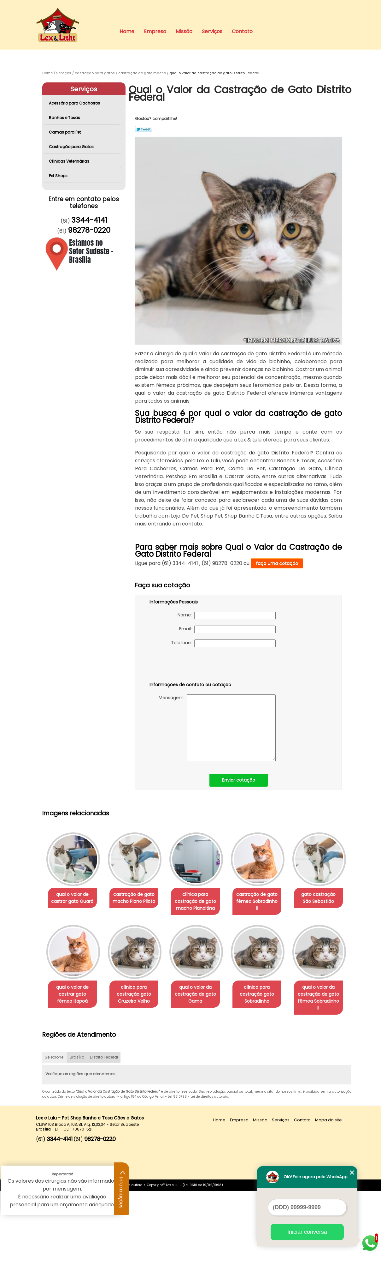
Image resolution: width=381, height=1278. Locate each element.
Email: (227, 629)
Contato (242, 31)
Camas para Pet (65, 132)
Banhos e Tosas (65, 117)
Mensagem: (217, 727)
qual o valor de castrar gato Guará (73, 898)
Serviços (212, 31)
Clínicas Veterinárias (69, 161)
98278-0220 (89, 230)
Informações (122, 1189)
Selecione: (54, 1144)
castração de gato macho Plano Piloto (137, 898)
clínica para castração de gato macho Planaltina (201, 902)
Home (127, 31)
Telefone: (223, 643)
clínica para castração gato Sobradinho (73, 1088)
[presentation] (189, 665)
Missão (184, 31)
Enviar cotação (238, 780)
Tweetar (143, 129)
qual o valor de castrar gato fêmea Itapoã (138, 995)
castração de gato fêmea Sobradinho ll (265, 898)
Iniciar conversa (307, 1232)
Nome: (227, 615)
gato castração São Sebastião (74, 991)
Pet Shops (58, 175)
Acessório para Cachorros (75, 103)
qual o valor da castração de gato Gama (265, 995)
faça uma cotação (277, 563)
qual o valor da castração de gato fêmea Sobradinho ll (137, 1088)
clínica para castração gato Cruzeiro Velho (202, 995)
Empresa (155, 31)
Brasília (77, 1144)
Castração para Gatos (72, 146)
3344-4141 (89, 220)
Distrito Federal (104, 1144)
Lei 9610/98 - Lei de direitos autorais (198, 1184)
